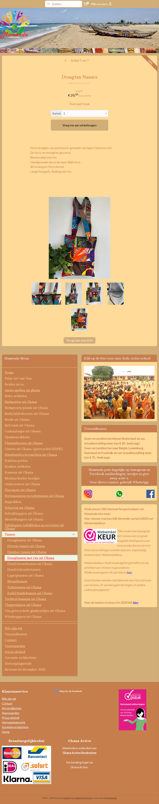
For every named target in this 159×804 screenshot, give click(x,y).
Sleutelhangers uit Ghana (24, 519)
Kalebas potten (16, 460)
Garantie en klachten (20, 657)
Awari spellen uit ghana (22, 390)
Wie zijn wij (13, 628)
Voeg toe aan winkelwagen (79, 125)
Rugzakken (13, 501)
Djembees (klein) (17, 437)
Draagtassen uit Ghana (24, 540)
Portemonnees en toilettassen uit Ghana (34, 495)
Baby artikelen (16, 395)
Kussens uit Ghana (19, 472)
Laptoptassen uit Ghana (25, 575)
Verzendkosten (16, 634)
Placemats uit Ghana (20, 489)
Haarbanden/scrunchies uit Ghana (31, 454)
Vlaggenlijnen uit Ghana (23, 604)
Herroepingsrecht (18, 663)
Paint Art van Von (18, 378)
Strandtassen (17, 581)
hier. (129, 572)
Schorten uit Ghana (19, 507)
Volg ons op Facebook (68, 691)
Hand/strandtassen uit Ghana (29, 563)
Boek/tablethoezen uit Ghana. (27, 413)
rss (72, 798)
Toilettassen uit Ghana (24, 587)
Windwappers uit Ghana (23, 616)
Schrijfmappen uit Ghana (24, 513)
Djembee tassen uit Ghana (26, 551)
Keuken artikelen (18, 466)
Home (9, 372)
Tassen (40, 534)
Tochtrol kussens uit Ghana (25, 598)
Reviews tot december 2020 (25, 669)
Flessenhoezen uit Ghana (24, 442)
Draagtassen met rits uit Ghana (30, 557)
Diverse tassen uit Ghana (26, 546)
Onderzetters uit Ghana (22, 484)
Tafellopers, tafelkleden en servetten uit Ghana (34, 527)
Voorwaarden (15, 645)
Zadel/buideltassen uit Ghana (29, 593)
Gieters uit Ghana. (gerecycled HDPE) (33, 448)
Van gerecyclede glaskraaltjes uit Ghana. (35, 610)
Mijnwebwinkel (110, 798)
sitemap (66, 798)
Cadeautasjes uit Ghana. (23, 431)
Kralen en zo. (14, 384)
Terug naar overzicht (79, 340)
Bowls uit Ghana (17, 419)
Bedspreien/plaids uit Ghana (26, 407)
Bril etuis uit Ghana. (20, 425)
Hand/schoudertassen (24, 569)
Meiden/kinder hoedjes (22, 478)
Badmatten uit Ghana (21, 401)
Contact (11, 640)
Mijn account (101, 4)
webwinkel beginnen (84, 798)
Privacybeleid (15, 651)
